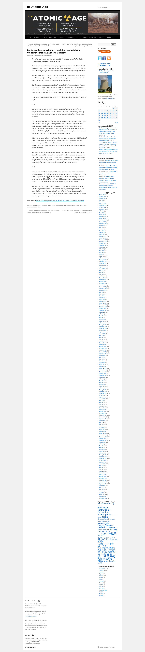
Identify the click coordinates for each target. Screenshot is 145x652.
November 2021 (103, 263)
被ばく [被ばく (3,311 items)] (102, 560)
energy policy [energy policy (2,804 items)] (105, 514)
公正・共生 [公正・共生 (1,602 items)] (108, 539)
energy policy (63, 205)
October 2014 (102, 417)
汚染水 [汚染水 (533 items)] (100, 559)
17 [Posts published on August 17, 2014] (99, 115)
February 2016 (102, 388)
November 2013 (103, 437)
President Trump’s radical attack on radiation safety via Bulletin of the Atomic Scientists (107, 138)
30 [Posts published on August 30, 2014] (116, 118)
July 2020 (101, 292)
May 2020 (101, 296)
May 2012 (101, 469)
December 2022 (103, 240)
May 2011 (101, 491)
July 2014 (101, 422)
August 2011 (102, 485)
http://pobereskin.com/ (31, 616)
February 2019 (102, 323)
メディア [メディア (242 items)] (100, 535)
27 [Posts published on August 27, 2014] (107, 118)
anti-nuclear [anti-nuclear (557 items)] (102, 504)
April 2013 (102, 449)
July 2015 (101, 400)
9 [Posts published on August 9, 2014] (116, 110)
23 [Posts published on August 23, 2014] (116, 115)
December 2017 (103, 348)
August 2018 (102, 334)
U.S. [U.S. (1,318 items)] (106, 531)
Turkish (101, 586)
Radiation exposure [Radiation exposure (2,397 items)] (107, 527)
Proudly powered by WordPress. (107, 647)
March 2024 (102, 214)
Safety (84, 205)
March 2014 (102, 429)
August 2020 (102, 290)
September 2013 (103, 440)
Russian (101, 583)
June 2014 (101, 424)
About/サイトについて (40, 37)
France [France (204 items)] (115, 514)
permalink (37, 207)
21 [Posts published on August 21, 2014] (110, 115)
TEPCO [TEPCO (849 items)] (101, 531)
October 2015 (102, 395)
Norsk (100, 579)
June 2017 (101, 359)
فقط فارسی (104, 590)
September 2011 (103, 483)
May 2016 (101, 382)
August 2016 (102, 377)
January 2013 (102, 455)
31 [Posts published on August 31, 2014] (99, 120)
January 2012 (102, 476)
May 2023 (101, 231)
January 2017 (102, 368)
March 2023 (102, 234)
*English (43, 205)
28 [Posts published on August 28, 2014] (110, 118)
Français (101, 575)
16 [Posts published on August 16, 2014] (116, 113)
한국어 (101, 595)
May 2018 (101, 339)
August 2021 (102, 268)
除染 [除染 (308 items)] (113, 561)
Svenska (101, 584)
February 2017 (102, 366)
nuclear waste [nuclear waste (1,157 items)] (103, 523)
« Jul (99, 122)
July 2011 (101, 487)
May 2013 (101, 447)
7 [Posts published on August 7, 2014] (110, 110)
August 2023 (102, 225)
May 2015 (101, 404)
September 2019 (103, 310)
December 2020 (103, 283)
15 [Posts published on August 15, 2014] (113, 113)
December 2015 (103, 391)
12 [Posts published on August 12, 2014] (105, 113)
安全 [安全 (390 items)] (113, 550)
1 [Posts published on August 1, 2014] (113, 108)
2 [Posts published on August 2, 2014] (116, 108)
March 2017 (102, 364)
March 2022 (102, 256)
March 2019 (102, 321)
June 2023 (101, 229)
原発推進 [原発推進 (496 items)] (111, 548)
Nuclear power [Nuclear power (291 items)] (105, 521)
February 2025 (102, 203)
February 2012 (102, 474)
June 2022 (101, 250)
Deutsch (101, 572)
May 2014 (101, 426)
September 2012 (103, 462)
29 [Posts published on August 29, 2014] (113, 118)
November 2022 (103, 241)
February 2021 (102, 279)
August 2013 (102, 442)
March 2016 (102, 386)
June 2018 (101, 337)
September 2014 (103, 418)
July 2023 (101, 227)
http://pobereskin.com (109, 98)
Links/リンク (111, 37)
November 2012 (103, 458)
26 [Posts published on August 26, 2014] (105, 118)
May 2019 (101, 317)
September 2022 (103, 245)
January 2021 (102, 281)
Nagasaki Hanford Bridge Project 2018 (94, 37)
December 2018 (103, 326)
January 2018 (102, 346)
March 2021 (102, 278)
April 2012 (102, 471)
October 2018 (102, 330)
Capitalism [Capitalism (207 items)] (100, 505)
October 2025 (102, 196)
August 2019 (102, 312)
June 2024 (101, 212)
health (69, 205)
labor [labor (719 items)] (99, 521)
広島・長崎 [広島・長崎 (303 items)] (101, 552)
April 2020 (102, 297)
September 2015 (103, 397)
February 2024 (102, 216)
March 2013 (102, 451)
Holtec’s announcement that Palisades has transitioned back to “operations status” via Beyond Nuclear (108, 151)
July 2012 (101, 465)
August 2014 (102, 420)
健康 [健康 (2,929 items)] (100, 539)
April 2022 (102, 254)
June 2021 (101, 272)
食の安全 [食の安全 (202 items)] (100, 563)
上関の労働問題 (103, 72)
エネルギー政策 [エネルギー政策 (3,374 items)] (107, 533)
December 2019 (103, 305)
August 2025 (102, 198)
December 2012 (103, 456)
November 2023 (103, 220)
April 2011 (102, 493)
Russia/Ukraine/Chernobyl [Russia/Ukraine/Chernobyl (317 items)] (105, 529)
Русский (101, 588)
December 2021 (103, 261)
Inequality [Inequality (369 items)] (112, 519)
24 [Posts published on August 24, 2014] (99, 118)
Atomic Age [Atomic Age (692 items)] (110, 504)
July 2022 (101, 249)
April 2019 (102, 319)
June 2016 (101, 381)
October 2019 (102, 308)
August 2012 (102, 464)
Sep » (116, 122)
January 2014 (102, 433)
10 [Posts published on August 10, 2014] (99, 113)
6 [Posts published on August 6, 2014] (107, 110)
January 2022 (102, 259)
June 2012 (101, 467)
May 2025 (101, 202)
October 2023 (102, 222)
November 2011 (103, 480)
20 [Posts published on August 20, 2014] (107, 115)
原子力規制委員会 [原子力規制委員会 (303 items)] (103, 548)
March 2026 (102, 194)
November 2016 (103, 371)
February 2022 (102, 258)
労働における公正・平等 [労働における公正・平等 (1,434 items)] (106, 544)
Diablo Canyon (56, 205)
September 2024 (103, 209)
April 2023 (102, 232)
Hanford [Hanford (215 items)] (99, 517)
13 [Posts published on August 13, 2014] (107, 113)
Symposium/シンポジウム (73, 37)
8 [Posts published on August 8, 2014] (113, 110)
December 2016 (103, 370)
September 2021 (103, 267)
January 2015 (102, 411)
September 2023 (103, 223)
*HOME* (29, 37)
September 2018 (103, 332)
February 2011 (102, 496)
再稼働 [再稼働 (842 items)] (100, 541)
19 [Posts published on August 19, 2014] (105, 115)
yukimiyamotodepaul (46, 55)
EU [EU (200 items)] (112, 514)
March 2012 (102, 473)
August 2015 (102, 399)
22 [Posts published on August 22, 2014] (113, 115)
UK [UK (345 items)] (109, 531)
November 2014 (103, 415)
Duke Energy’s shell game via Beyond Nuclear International (108, 173)
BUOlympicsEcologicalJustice (106, 71)
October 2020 (102, 287)
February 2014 (102, 431)
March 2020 (102, 299)
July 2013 (101, 444)
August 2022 (102, 247)
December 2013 (103, 435)
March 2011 (102, 494)
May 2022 (101, 252)
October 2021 (102, 265)
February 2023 (102, 236)
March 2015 (102, 408)
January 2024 (102, 218)
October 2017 (102, 352)
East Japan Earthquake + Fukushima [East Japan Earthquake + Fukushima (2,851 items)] (104, 509)
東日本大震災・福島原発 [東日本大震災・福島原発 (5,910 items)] (106, 555)
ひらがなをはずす (104, 65)
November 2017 (103, 350)
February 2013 (102, 453)
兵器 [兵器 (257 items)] (116, 539)
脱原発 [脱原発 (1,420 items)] (109, 558)
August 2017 (102, 355)
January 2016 (102, 390)
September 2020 (103, 288)
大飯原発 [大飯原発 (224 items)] (110, 550)
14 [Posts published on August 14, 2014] (110, 113)
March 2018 (102, 343)
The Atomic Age (36, 6)
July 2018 (101, 335)
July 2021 (101, 270)
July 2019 (101, 314)
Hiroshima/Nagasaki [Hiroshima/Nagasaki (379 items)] (103, 519)
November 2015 (103, 393)
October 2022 (102, 243)
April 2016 (102, 384)
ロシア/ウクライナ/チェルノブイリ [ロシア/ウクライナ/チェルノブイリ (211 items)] (106, 537)
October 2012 (102, 460)
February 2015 (102, 409)
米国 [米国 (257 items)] (104, 559)
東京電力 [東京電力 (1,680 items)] (112, 551)
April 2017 (102, 362)
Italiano (101, 577)
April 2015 (102, 406)
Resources (61, 37)
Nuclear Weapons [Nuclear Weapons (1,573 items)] (105, 525)
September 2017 (103, 353)
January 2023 (102, 238)
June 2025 (101, 200)
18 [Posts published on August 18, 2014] (102, 115)
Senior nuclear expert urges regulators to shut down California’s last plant (60, 201)
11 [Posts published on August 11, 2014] (102, 113)
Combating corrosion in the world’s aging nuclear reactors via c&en (108, 162)
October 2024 (102, 207)
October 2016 (102, 373)
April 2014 (102, 427)
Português (101, 581)
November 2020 (103, 285)
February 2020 (102, 301)
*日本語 (101, 570)
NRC (81, 205)
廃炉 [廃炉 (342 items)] (106, 552)
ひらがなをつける (104, 63)
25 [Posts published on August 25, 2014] (102, 118)
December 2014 (103, 413)
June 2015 (101, 402)
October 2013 (102, 438)
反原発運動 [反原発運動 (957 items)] (102, 550)
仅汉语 (101, 593)
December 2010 (103, 498)
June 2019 (101, 315)
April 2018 (102, 341)
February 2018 (102, 344)
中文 (100, 592)
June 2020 (101, 294)
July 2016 (101, 379)
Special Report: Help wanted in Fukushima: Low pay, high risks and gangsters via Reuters (108, 167)
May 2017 (101, 361)
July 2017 (101, 357)
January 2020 (102, 303)
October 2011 (102, 482)
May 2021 (101, 274)
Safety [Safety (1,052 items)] (114, 529)
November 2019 (103, 306)
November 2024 (103, 205)
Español (101, 574)
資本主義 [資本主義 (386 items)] (109, 561)
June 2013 (101, 446)
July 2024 (101, 211)
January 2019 (102, 324)
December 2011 (103, 478)
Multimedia (52, 37)
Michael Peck (75, 205)
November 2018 (103, 328)
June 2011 (101, 489)
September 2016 (103, 375)
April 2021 (102, 276)
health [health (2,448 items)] (105, 516)
